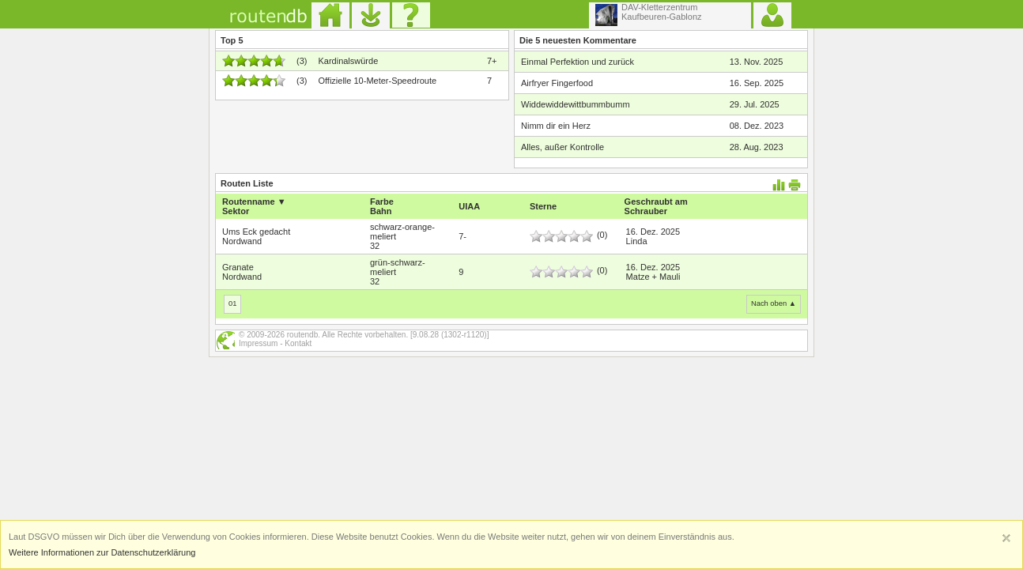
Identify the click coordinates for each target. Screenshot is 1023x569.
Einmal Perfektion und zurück (577, 61)
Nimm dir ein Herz (556, 125)
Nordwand (242, 241)
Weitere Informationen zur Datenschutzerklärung (102, 552)
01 (232, 303)
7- (462, 236)
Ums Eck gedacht (256, 231)
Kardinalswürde (348, 61)
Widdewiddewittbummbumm (575, 104)
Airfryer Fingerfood (557, 83)
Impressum (258, 343)
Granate (238, 267)
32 (374, 246)
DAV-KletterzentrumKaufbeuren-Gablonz (648, 14)
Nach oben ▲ (773, 303)
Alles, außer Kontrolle (562, 147)
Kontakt (298, 343)
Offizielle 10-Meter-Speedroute (377, 80)
